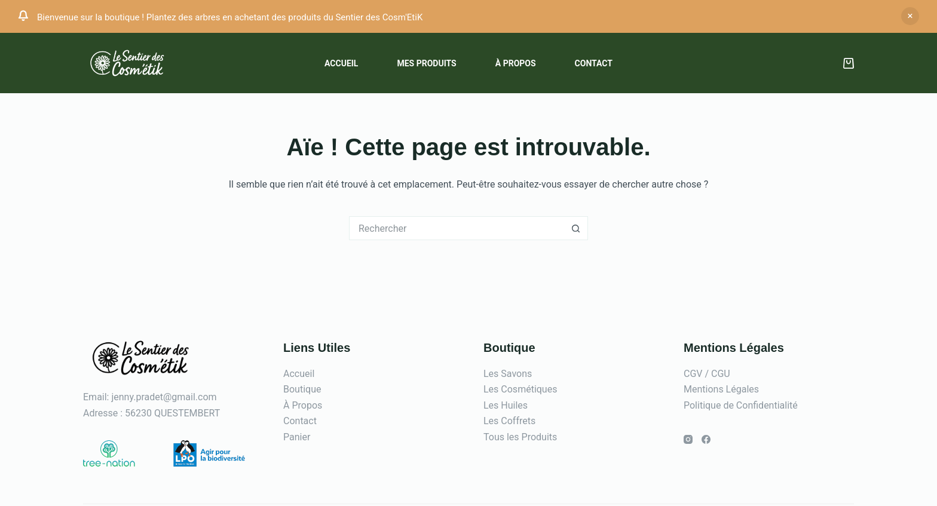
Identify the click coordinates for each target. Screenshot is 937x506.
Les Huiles (505, 405)
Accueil (341, 63)
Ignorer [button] (910, 16)
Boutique (302, 389)
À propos (515, 63)
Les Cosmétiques (520, 389)
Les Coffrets (509, 421)
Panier (296, 437)
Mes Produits (426, 63)
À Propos (302, 405)
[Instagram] (688, 439)
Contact (594, 63)
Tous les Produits (520, 437)
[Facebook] (706, 439)
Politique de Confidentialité (741, 405)
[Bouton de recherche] (576, 228)
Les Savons (507, 373)
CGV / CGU (707, 373)
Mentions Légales (721, 389)
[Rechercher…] (456, 228)
